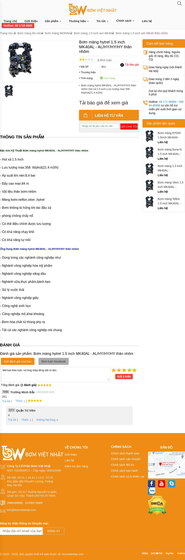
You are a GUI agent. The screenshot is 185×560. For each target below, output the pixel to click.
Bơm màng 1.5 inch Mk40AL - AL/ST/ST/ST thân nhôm (170, 168)
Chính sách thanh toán (125, 453)
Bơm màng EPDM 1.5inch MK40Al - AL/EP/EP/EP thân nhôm (169, 135)
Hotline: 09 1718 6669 (18, 25)
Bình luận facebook (54, 361)
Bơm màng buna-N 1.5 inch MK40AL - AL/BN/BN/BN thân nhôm (170, 152)
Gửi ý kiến (124, 376)
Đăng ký (53, 531)
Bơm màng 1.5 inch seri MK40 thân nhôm (142, 33)
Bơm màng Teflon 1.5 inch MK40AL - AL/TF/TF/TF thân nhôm (169, 201)
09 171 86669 (167, 101)
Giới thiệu (30, 21)
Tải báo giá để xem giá (103, 102)
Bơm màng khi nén (29, 33)
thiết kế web (41, 554)
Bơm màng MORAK (57, 33)
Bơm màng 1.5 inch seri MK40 (93, 33)
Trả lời (6, 401)
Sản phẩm (53, 21)
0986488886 (15, 502)
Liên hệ (147, 21)
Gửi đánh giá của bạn (17, 361)
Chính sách (125, 20)
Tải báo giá (129, 64)
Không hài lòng (44, 419)
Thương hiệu (79, 21)
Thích (17, 400)
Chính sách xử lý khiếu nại (127, 476)
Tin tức (103, 21)
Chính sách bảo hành (124, 470)
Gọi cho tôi (129, 126)
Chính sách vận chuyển (126, 459)
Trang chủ (10, 21)
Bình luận (104, 60)
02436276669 (34, 502)
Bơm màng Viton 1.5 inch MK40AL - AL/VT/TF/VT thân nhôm (171, 185)
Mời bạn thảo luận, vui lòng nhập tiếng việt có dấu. (55, 374)
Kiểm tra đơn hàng (76, 466)
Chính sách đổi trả (122, 464)
